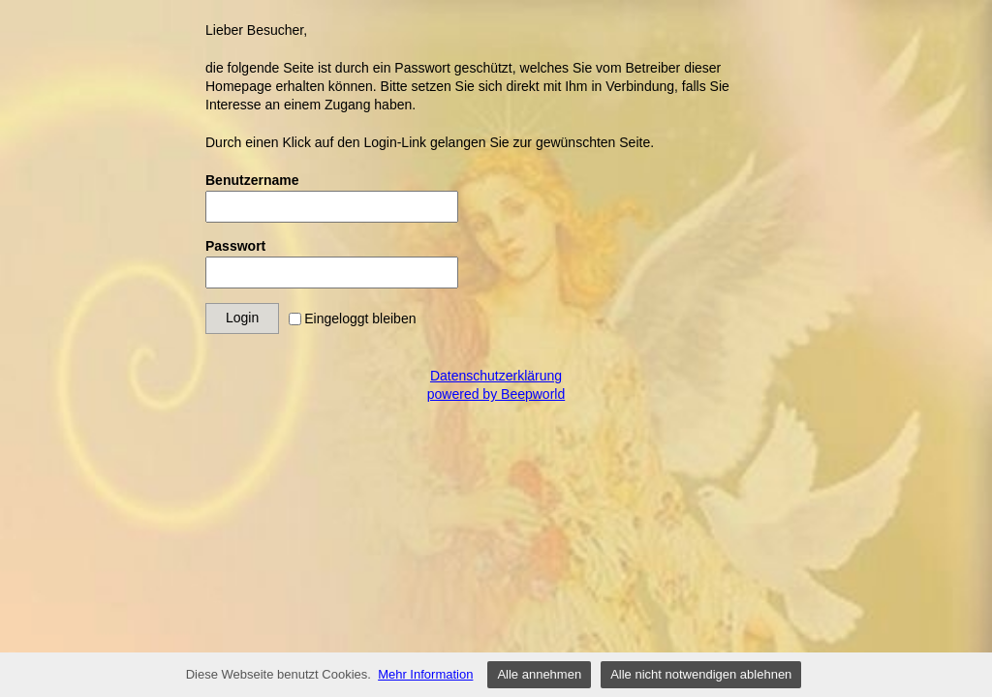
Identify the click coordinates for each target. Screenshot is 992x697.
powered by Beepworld (496, 394)
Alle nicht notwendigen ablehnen (700, 674)
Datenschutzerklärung (496, 375)
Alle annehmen (539, 674)
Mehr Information (425, 674)
